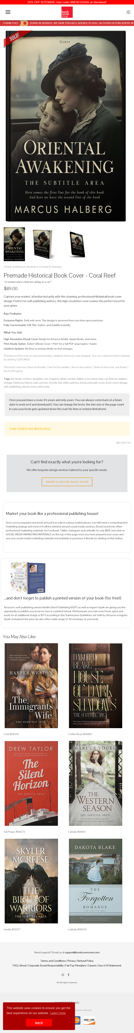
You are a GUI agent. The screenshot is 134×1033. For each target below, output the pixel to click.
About (22, 965)
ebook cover (29, 386)
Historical (20, 266)
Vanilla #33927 (12, 929)
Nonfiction (32, 266)
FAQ (15, 965)
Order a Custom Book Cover (67, 481)
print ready (43, 386)
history (28, 382)
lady (35, 382)
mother (27, 378)
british (80, 378)
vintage (8, 382)
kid (60, 382)
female (53, 382)
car (106, 378)
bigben (123, 378)
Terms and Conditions (53, 960)
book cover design (116, 382)
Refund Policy (85, 960)
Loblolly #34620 (77, 929)
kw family (16, 378)
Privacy (71, 960)
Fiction (8, 266)
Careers (92, 965)
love (87, 378)
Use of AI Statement (109, 965)
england (54, 378)
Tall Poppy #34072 (14, 831)
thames (113, 378)
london (72, 378)
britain (63, 378)
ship (100, 378)
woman (43, 382)
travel (94, 378)
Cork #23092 (11, 734)
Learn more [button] (58, 1013)
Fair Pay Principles (75, 965)
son (46, 378)
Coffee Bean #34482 (80, 734)
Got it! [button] (39, 1022)
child (65, 382)
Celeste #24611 (76, 831)
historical (18, 382)
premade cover (96, 382)
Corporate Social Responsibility (46, 965)
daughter (37, 378)
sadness (74, 382)
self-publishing (12, 386)
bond (83, 382)
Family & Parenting (51, 266)
